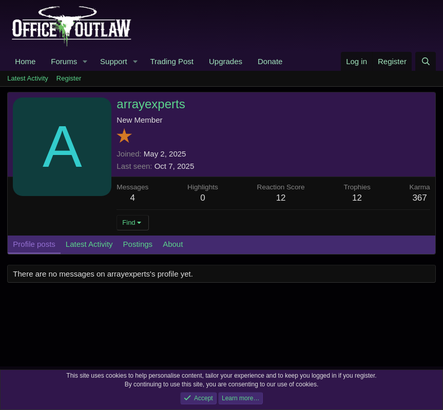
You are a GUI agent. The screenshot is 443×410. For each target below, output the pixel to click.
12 (357, 198)
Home (25, 61)
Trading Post (172, 61)
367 (419, 198)
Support (113, 61)
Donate (270, 61)
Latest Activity (27, 78)
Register (68, 78)
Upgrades (225, 61)
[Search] (425, 61)
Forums (64, 61)
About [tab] (173, 244)
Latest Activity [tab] (89, 244)
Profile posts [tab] (34, 244)
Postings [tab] (138, 244)
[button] (85, 61)
